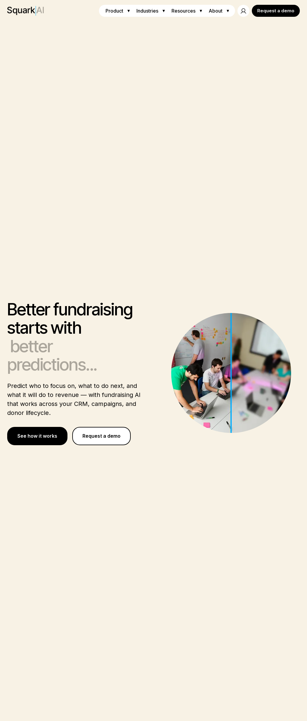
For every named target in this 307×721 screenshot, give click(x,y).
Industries (147, 11)
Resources (183, 11)
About (215, 11)
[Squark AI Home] (25, 11)
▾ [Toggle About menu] (228, 10)
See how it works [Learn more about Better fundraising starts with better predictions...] (37, 436)
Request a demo (275, 10)
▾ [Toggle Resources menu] (201, 10)
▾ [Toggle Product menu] (128, 10)
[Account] (243, 11)
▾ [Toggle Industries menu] (163, 10)
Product (114, 11)
